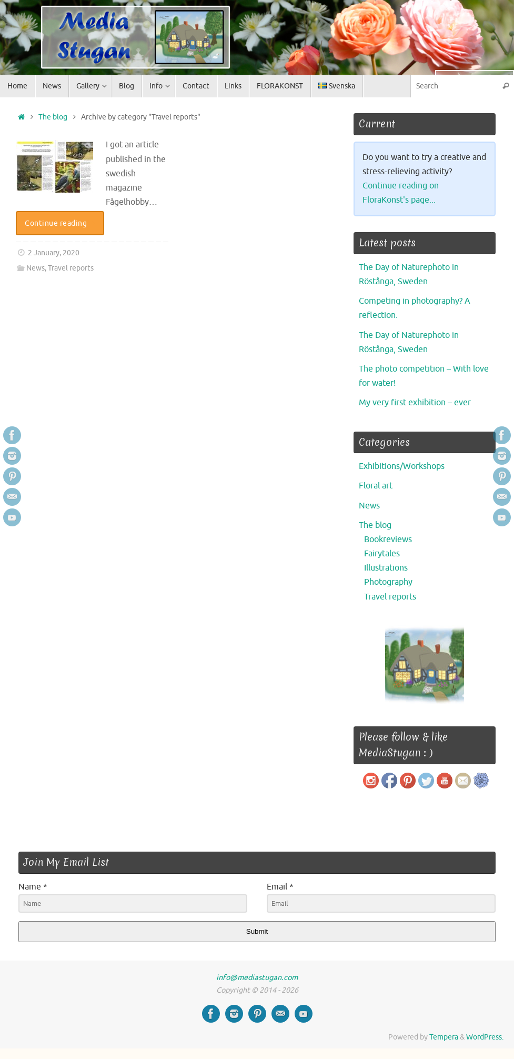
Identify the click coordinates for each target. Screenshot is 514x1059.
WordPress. (484, 1037)
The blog (52, 117)
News (35, 268)
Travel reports (71, 268)
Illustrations (386, 568)
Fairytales (382, 553)
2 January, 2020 (53, 252)
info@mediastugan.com (257, 977)
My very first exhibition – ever (415, 402)
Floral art (375, 486)
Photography (388, 582)
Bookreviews (388, 539)
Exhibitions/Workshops (402, 466)
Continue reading (62, 223)
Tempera (443, 1037)
